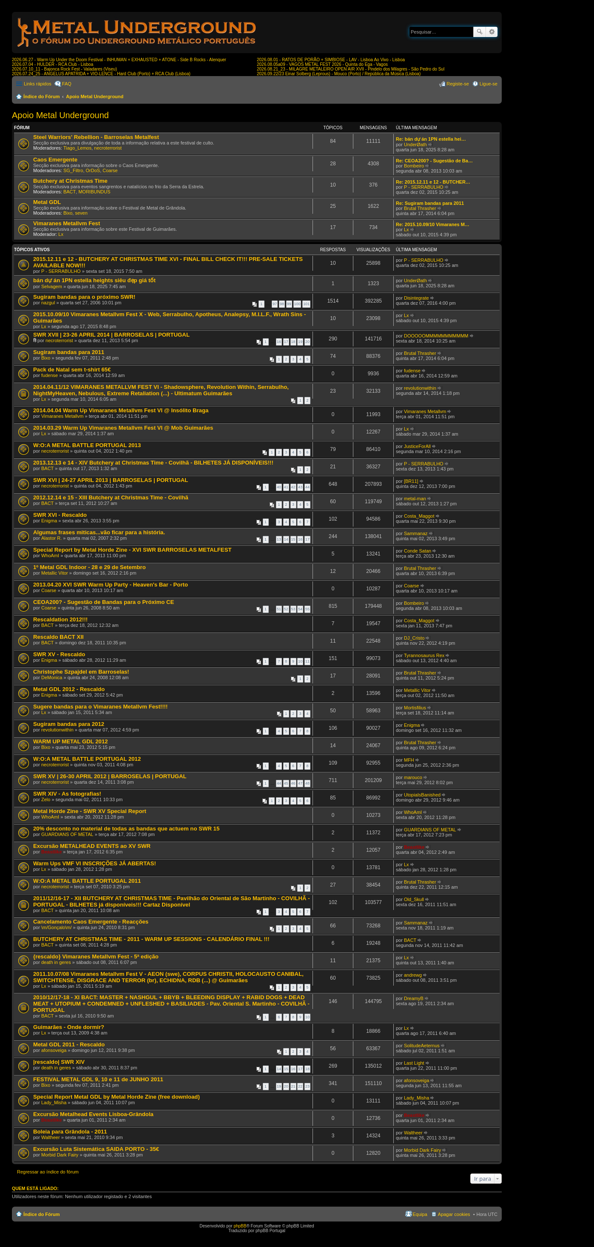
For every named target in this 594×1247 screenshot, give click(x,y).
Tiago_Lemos (77, 147)
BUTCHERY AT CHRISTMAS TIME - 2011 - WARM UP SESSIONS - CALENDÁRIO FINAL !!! (151, 939)
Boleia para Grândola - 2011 (70, 1131)
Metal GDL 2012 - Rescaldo (69, 689)
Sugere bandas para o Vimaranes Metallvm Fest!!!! (100, 706)
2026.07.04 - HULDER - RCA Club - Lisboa (52, 64)
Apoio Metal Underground (94, 96)
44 (307, 487)
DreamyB (413, 998)
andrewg (413, 975)
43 (300, 487)
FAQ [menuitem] (66, 83)
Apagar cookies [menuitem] (454, 1214)
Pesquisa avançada (491, 32)
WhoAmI (50, 555)
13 (279, 539)
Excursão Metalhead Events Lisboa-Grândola (93, 1114)
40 (279, 487)
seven (81, 212)
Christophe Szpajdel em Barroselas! (81, 672)
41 (286, 487)
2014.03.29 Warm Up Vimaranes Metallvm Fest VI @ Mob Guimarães (123, 428)
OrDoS (93, 170)
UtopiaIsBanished (422, 794)
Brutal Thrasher (420, 208)
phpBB (239, 1226)
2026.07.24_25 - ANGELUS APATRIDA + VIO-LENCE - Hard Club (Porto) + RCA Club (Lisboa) (101, 73)
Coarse (109, 170)
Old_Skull (414, 899)
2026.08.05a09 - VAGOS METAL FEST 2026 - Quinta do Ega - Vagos (322, 64)
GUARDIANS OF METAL (67, 834)
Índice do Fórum (41, 96)
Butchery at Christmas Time (70, 181)
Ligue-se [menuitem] (488, 83)
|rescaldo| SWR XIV (59, 1062)
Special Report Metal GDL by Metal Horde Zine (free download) (116, 1097)
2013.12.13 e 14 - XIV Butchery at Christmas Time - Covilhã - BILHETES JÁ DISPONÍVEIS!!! (153, 462)
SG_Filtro (73, 170)
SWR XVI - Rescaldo (60, 515)
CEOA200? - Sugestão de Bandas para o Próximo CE (103, 602)
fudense (49, 375)
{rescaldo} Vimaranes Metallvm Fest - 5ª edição (96, 956)
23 (307, 1086)
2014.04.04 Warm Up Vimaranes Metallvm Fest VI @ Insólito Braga (120, 410)
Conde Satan (417, 550)
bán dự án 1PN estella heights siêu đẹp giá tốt (94, 280)
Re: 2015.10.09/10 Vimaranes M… (432, 224)
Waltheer (50, 1137)
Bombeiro (414, 165)
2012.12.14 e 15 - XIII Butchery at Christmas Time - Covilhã (110, 497)
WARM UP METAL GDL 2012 (70, 741)
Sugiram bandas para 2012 (68, 724)
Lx (60, 234)
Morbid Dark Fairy (59, 1154)
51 (279, 609)
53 (293, 609)
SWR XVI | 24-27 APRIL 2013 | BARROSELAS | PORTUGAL (110, 480)
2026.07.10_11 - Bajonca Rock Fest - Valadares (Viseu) (64, 69)
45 (286, 783)
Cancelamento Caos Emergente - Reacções (90, 921)
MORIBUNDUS (94, 191)
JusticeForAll (417, 446)
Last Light (414, 1063)
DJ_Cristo (414, 638)
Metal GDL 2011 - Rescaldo (69, 1044)
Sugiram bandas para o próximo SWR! (84, 297)
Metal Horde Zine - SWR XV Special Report (89, 811)
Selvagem (51, 286)
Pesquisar (479, 32)
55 (307, 609)
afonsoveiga (53, 1050)
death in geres (56, 962)
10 (300, 661)
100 (297, 304)
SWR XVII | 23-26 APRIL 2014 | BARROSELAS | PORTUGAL (111, 335)
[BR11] (411, 481)
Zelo (45, 799)
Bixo (67, 212)
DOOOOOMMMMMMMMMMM (436, 335)
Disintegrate (416, 297)
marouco (413, 777)
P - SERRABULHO (423, 187)
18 (293, 342)
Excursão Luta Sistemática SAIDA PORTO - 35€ (96, 1149)
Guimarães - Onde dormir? (68, 1027)
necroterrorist (108, 147)
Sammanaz (416, 533)
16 (279, 342)
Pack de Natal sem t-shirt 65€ (72, 369)
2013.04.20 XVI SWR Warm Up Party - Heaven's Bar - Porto (110, 584)
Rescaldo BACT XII (58, 637)
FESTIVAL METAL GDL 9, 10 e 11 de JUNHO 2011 (98, 1079)
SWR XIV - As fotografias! (67, 794)
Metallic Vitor (54, 572)
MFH (409, 759)
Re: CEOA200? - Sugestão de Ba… (434, 160)
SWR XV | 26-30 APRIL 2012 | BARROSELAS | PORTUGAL (110, 776)
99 (289, 304)
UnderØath (415, 144)
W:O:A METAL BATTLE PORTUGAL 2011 (87, 881)
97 (275, 304)
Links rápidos (37, 83)
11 (307, 661)
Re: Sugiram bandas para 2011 (430, 203)
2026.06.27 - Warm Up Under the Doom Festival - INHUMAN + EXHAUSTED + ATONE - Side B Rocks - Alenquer (119, 59)
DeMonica (52, 677)
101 (306, 304)
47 (300, 783)
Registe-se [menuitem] (457, 83)
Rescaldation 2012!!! (60, 619)
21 (293, 1086)
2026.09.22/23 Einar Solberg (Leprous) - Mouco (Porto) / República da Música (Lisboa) (339, 73)
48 (307, 783)
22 (300, 1086)
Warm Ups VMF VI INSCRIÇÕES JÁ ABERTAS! (94, 863)
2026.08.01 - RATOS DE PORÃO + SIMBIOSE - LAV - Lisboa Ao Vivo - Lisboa (331, 59)
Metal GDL (47, 202)
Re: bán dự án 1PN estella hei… (431, 139)
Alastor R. (51, 538)
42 (293, 487)
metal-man (415, 498)
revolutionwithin (420, 388)
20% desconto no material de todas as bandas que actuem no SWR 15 (126, 828)
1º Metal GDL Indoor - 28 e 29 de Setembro (89, 567)
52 (286, 609)
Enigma (49, 520)
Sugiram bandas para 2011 (68, 352)
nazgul (48, 302)
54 (300, 609)
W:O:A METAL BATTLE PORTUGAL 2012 (87, 759)
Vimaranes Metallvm (62, 416)
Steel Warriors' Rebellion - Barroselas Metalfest (96, 137)
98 (282, 304)
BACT (69, 191)
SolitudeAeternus (422, 1045)
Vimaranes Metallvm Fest (66, 223)
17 (286, 342)
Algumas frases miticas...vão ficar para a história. (99, 532)
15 (293, 539)
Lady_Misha (53, 1102)
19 (300, 342)
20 (307, 342)
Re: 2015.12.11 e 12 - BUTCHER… (433, 181)
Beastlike (51, 851)
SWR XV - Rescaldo (59, 654)
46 (293, 783)
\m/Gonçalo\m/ (56, 927)
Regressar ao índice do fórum (48, 1171)
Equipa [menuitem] (420, 1214)
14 (286, 539)
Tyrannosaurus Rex (424, 655)
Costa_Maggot (419, 516)
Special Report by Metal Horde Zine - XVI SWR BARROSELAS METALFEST (132, 550)
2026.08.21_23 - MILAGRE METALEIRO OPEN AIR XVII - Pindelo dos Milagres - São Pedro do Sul (350, 69)
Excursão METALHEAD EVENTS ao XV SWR (92, 846)
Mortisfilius (415, 707)
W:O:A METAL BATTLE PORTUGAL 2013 (87, 445)
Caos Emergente (55, 159)
